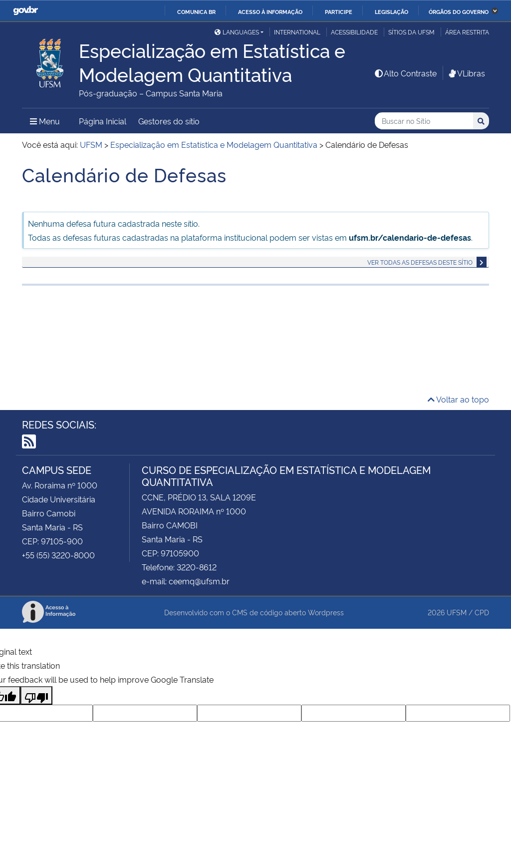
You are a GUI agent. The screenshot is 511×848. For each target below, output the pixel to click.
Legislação (391, 11)
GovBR (25, 10)
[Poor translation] (36, 695)
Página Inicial (102, 120)
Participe (338, 11)
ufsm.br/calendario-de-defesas (410, 237)
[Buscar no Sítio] (424, 121)
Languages (237, 31)
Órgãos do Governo (459, 11)
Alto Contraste (405, 72)
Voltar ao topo (458, 399)
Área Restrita (467, 31)
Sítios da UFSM (411, 31)
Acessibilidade (354, 31)
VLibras (466, 72)
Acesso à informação (270, 11)
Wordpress (326, 612)
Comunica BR (196, 11)
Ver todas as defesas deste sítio (420, 262)
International (297, 31)
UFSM (457, 612)
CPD (482, 612)
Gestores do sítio (169, 120)
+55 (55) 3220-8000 (58, 554)
